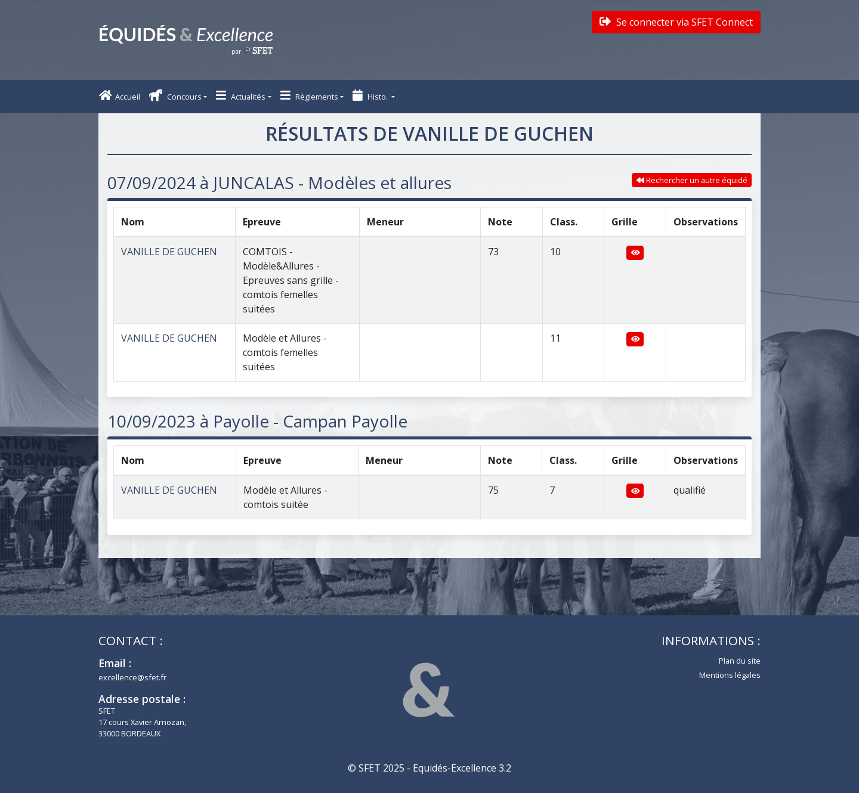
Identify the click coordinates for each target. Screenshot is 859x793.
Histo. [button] (371, 95)
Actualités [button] (240, 95)
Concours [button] (175, 95)
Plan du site (740, 660)
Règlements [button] (309, 95)
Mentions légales (730, 675)
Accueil (119, 95)
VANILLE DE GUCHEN (169, 251)
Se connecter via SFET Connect (676, 22)
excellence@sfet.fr (132, 677)
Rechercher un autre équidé (691, 180)
